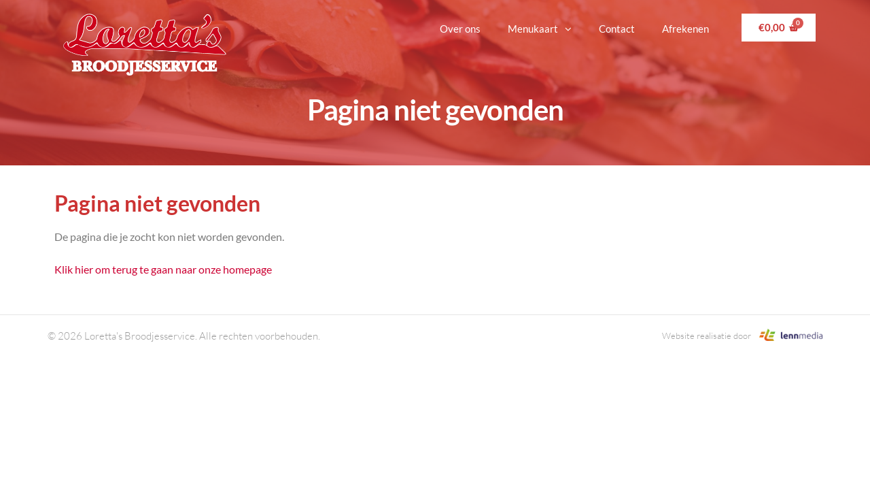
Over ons (460, 28)
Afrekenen (685, 28)
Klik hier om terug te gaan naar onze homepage (163, 269)
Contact (617, 28)
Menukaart (540, 29)
